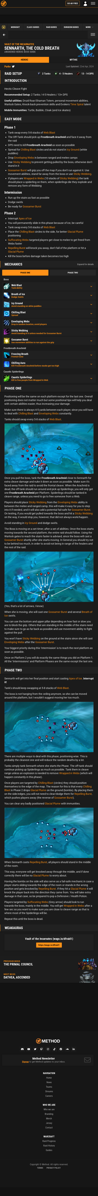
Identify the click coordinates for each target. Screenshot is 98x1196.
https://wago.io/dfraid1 (49, 945)
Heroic (24, 59)
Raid (51, 27)
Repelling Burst (16, 247)
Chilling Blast (28, 149)
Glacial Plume (75, 231)
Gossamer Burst (17, 170)
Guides (49, 1150)
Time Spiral (76, 104)
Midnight (15, 27)
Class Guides (33, 27)
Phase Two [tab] (73, 272)
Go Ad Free (72, 3)
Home (49, 1077)
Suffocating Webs (18, 239)
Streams (49, 1091)
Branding (49, 1114)
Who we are (49, 1109)
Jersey (49, 1123)
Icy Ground (73, 149)
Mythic (73, 59)
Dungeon (71, 27)
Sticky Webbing (22, 162)
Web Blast (49, 132)
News (49, 1082)
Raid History (49, 1145)
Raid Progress (49, 1141)
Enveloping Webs (24, 157)
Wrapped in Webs (34, 178)
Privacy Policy (54, 1168)
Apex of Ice (25, 218)
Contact (49, 1127)
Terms (40, 1168)
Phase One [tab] (25, 272)
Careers (49, 1096)
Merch (49, 1118)
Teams (49, 1086)
